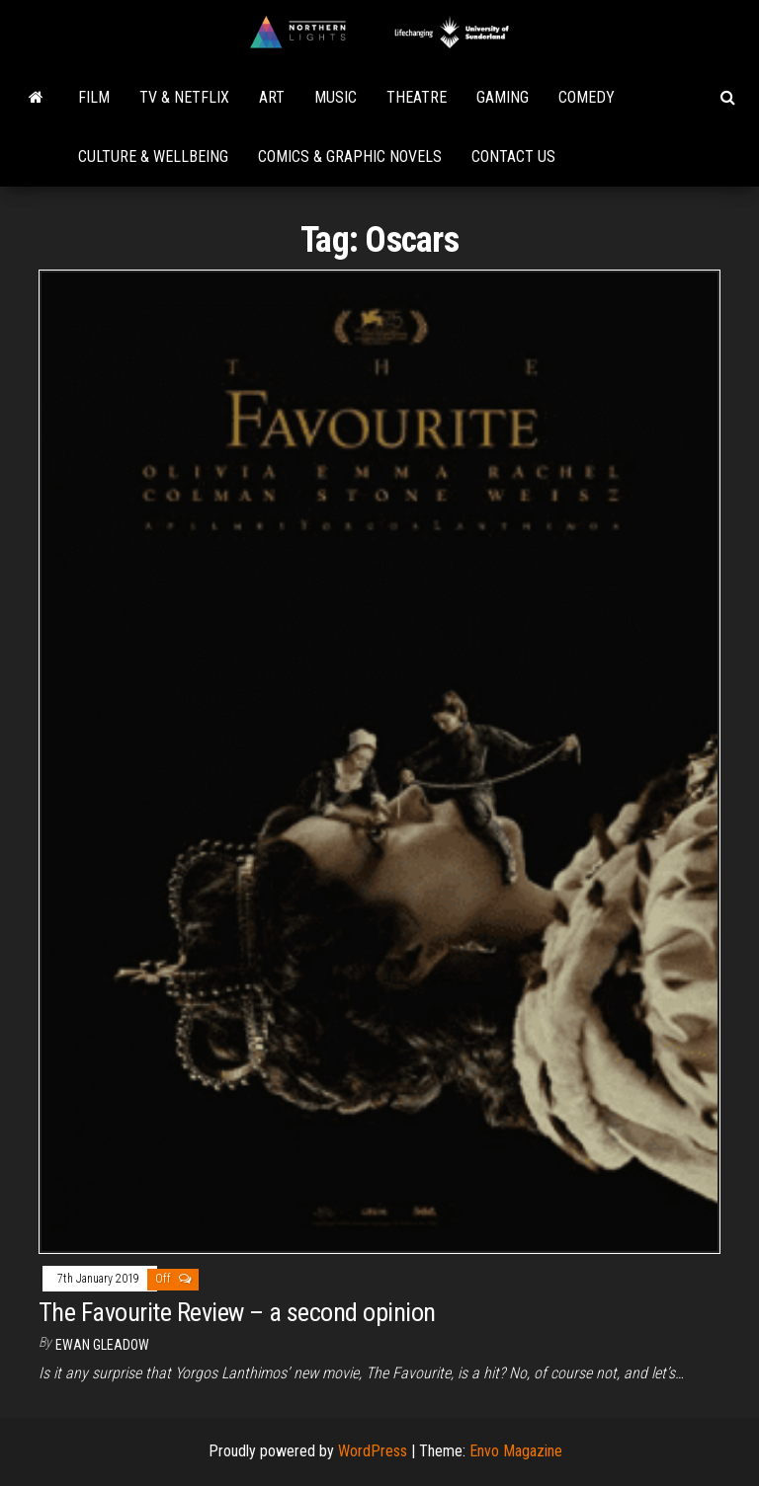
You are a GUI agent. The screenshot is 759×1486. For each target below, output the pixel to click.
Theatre (416, 97)
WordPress (372, 1451)
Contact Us (513, 156)
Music (335, 97)
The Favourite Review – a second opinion (237, 1312)
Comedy (586, 97)
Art (272, 97)
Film (94, 97)
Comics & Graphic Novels (350, 156)
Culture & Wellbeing (153, 156)
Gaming (502, 97)
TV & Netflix (184, 97)
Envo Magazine (515, 1451)
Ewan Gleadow (102, 1345)
